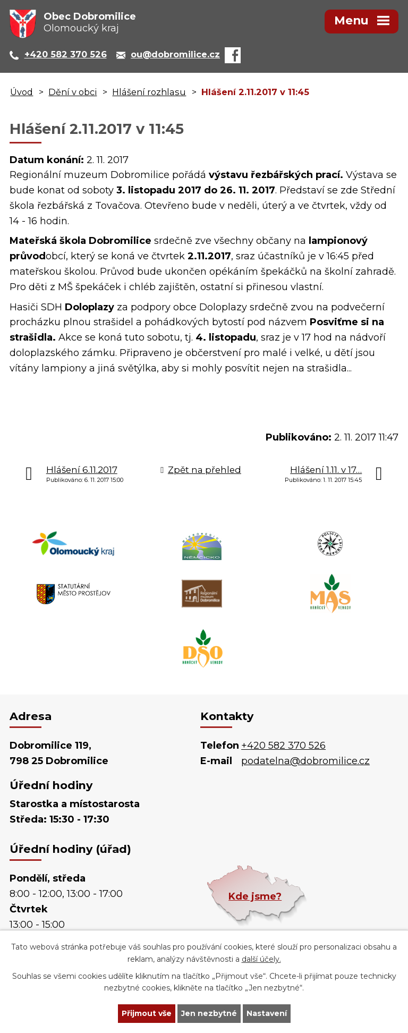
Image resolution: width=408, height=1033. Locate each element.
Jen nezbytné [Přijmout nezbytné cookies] (209, 1013)
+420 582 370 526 (283, 745)
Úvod (21, 92)
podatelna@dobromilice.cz (305, 761)
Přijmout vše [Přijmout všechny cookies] (147, 1013)
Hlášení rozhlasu (149, 92)
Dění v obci (72, 92)
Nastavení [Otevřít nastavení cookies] (266, 1013)
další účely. (261, 959)
